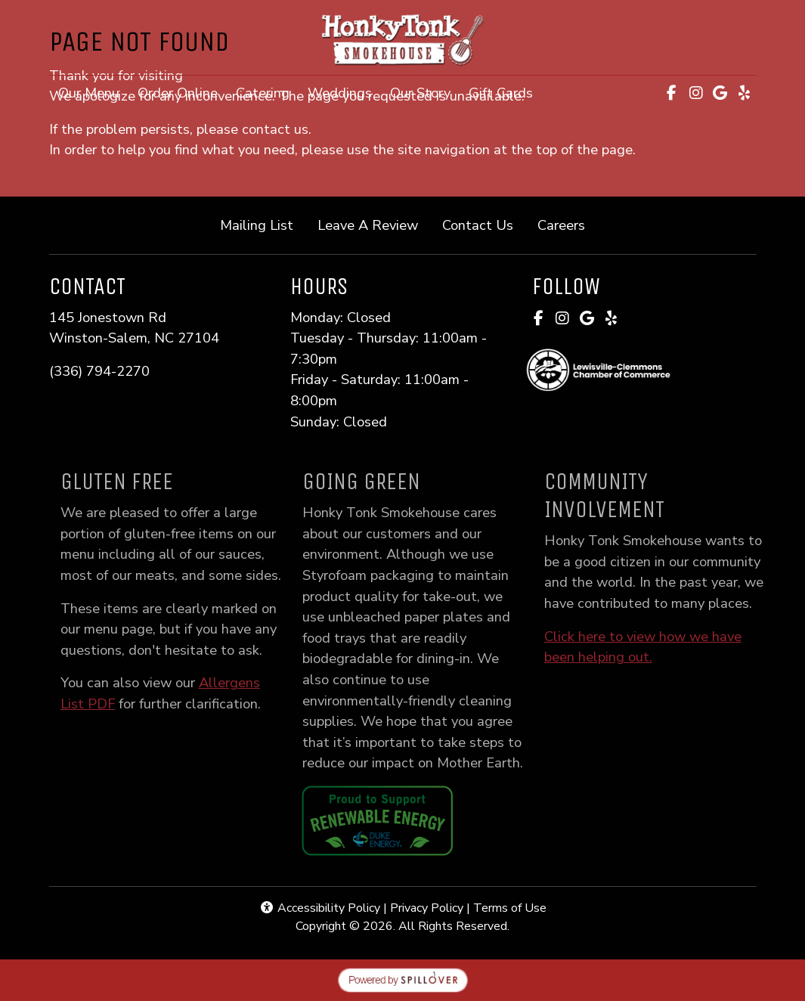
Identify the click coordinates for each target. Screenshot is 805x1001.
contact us (275, 128)
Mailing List (256, 224)
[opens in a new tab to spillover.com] (403, 978)
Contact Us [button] (483, 224)
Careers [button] (567, 224)
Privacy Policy (426, 908)
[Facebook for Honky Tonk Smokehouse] (672, 93)
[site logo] (402, 39)
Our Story (420, 92)
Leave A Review (373, 224)
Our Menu (88, 92)
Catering (262, 92)
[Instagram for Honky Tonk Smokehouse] (696, 93)
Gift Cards (505, 91)
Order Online (182, 91)
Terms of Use (509, 908)
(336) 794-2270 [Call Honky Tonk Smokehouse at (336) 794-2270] (99, 370)
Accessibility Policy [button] (319, 908)
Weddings (340, 92)
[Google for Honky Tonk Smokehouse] (720, 93)
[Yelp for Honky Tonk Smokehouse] (744, 93)
